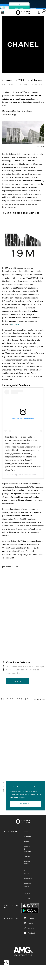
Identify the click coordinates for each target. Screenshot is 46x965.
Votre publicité (27, 891)
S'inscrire (18, 681)
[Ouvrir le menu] (2, 12)
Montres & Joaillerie (27, 849)
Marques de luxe (27, 862)
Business (27, 836)
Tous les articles (39, 699)
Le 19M (20, 475)
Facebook (29, 933)
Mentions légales (27, 884)
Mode (26, 831)
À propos (26, 872)
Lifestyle (27, 856)
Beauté (26, 841)
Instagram (29, 928)
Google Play (30, 910)
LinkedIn (29, 918)
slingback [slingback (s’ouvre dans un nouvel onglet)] (15, 324)
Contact (27, 898)
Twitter (28, 923)
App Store (30, 905)
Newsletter (28, 878)
